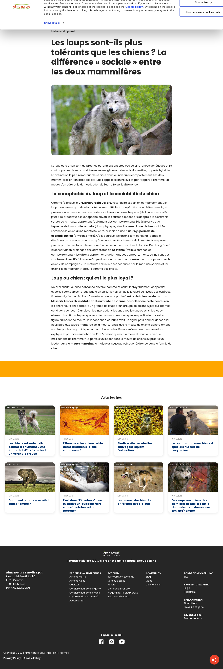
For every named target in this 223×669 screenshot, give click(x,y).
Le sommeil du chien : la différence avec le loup (134, 502)
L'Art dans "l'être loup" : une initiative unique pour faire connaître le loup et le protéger (82, 505)
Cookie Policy (32, 658)
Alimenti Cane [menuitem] (77, 580)
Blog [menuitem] (148, 576)
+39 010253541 (15, 584)
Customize (195, 18)
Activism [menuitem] (112, 584)
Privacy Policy (12, 658)
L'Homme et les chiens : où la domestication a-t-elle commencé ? (83, 446)
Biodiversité (121, 407)
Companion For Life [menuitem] (119, 588)
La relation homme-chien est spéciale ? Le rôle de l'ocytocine (192, 446)
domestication (89, 184)
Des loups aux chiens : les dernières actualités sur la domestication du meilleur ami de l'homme (191, 505)
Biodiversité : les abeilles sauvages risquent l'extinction (134, 446)
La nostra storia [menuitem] (116, 580)
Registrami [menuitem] (190, 592)
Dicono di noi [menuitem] (153, 584)
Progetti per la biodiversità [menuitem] (123, 592)
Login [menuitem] (187, 588)
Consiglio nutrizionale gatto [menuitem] (85, 588)
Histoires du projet (15, 407)
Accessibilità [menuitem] (76, 600)
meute (55, 184)
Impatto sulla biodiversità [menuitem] (83, 596)
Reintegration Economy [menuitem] (121, 576)
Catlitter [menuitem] (74, 584)
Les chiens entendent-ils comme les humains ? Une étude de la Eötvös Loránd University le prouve (27, 448)
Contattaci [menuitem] (190, 603)
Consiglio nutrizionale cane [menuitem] (84, 592)
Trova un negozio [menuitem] (194, 607)
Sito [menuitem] (186, 576)
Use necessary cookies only (195, 28)
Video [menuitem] (149, 580)
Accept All (195, 8)
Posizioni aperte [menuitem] (193, 618)
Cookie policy (151, 22)
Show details (52, 38)
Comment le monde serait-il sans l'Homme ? (29, 502)
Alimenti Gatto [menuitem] (77, 576)
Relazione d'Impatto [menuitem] (119, 596)
